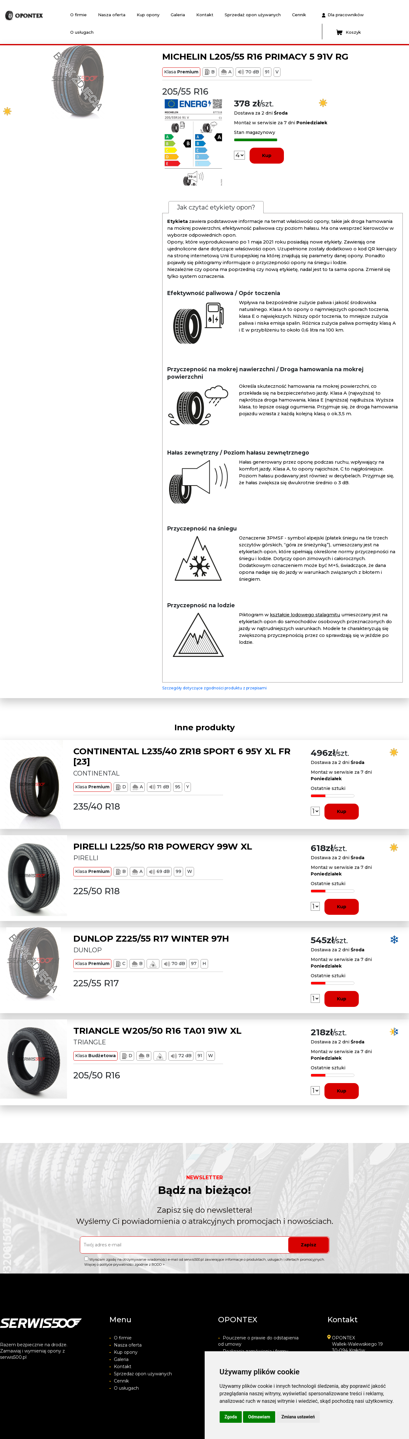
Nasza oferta (111, 14)
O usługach (82, 32)
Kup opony (148, 14)
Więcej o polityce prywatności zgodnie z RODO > (124, 1264)
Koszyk (348, 32)
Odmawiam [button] (259, 1416)
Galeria (178, 14)
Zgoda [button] (231, 1416)
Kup (266, 155)
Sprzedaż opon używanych (253, 14)
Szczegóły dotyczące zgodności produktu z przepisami (214, 688)
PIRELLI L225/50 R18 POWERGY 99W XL (162, 846)
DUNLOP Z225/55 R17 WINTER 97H (151, 938)
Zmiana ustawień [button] (298, 1416)
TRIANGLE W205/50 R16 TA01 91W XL (157, 1030)
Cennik (299, 14)
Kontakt (204, 14)
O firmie (78, 14)
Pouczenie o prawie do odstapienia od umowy (258, 1341)
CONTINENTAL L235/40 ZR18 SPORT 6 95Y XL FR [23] (181, 756)
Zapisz (308, 1245)
